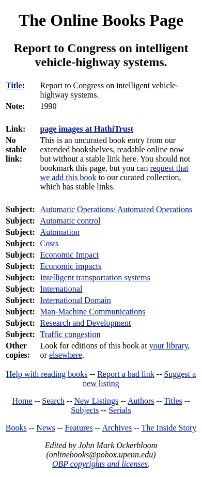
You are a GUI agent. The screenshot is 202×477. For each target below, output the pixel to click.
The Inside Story (169, 427)
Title (14, 85)
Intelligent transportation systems (95, 277)
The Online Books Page (101, 20)
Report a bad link (125, 374)
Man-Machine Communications (93, 311)
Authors (141, 400)
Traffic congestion (70, 334)
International (61, 288)
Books (16, 427)
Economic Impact (69, 254)
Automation (60, 232)
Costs (49, 243)
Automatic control (70, 220)
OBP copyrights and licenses (100, 463)
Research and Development (85, 323)
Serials (119, 410)
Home (22, 400)
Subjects (85, 410)
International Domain (75, 300)
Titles (173, 400)
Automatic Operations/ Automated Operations (116, 209)
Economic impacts (71, 266)
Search (53, 400)
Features (78, 427)
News (45, 427)
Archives (117, 427)
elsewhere (65, 355)
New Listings (96, 400)
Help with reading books (47, 374)
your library (168, 345)
